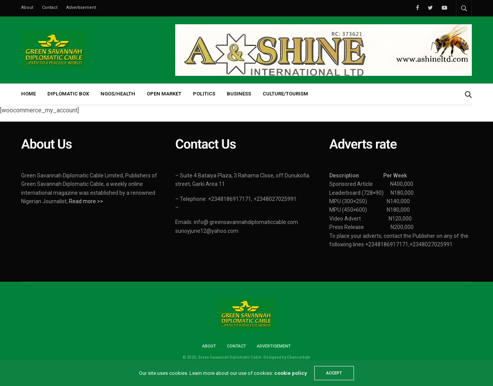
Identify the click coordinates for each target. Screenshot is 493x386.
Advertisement (81, 7)
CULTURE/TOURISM (285, 94)
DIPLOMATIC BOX (68, 94)
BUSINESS (239, 94)
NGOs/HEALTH (118, 94)
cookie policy (290, 373)
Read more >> (86, 201)
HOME (28, 94)
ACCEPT (334, 373)
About (27, 7)
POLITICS (204, 94)
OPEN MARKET (164, 94)
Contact (49, 7)
